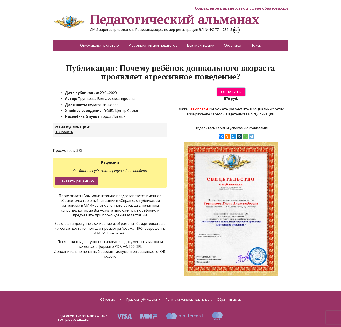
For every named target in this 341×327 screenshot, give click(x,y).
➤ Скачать (64, 132)
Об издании (111, 299)
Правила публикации (143, 299)
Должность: (76, 104)
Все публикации (200, 45)
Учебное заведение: (84, 110)
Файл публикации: (72, 127)
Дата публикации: (82, 92)
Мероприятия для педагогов (152, 45)
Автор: (71, 98)
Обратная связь (229, 299)
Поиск (256, 45)
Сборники (232, 45)
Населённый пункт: (83, 116)
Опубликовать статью (99, 45)
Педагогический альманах (156, 19)
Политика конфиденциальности (189, 299)
